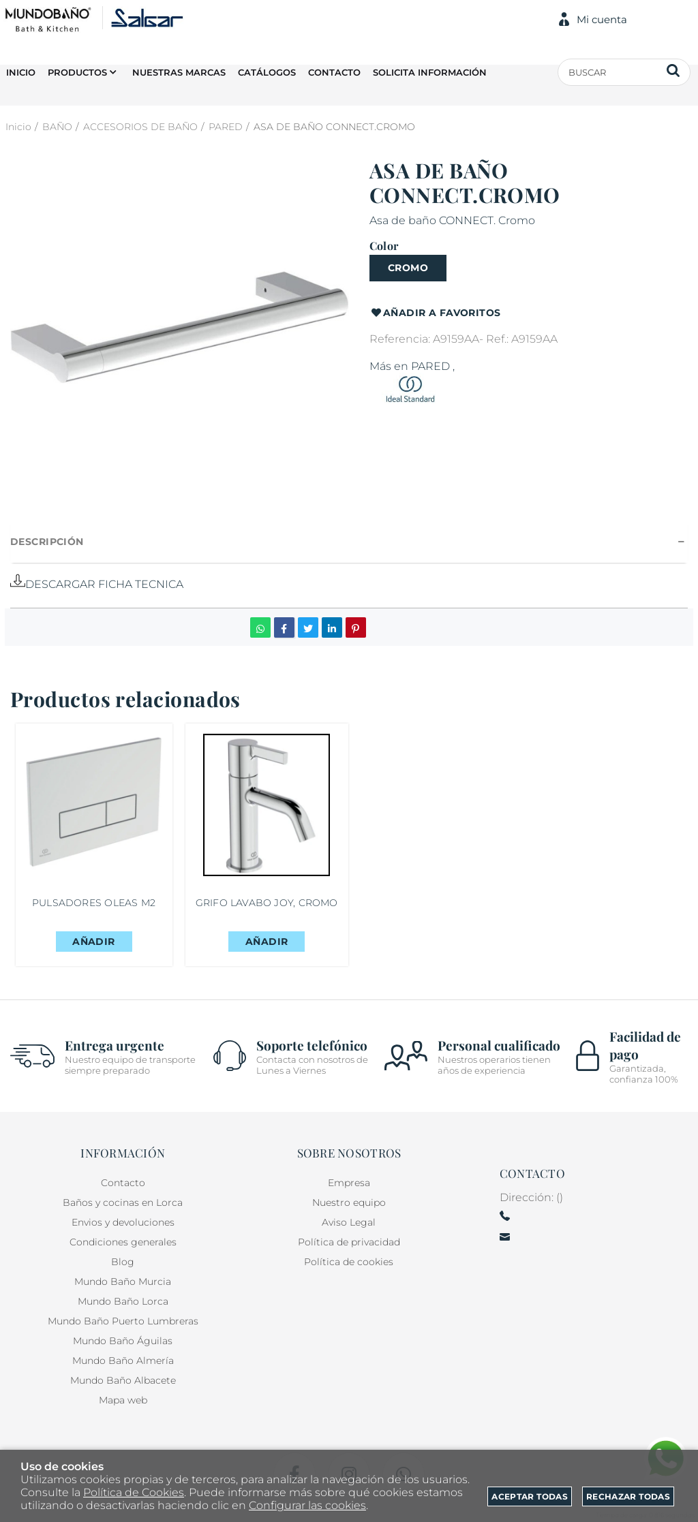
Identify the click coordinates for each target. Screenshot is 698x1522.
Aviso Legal (349, 1222)
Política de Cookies (133, 1492)
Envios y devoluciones (123, 1222)
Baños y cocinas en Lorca (123, 1202)
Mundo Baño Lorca (123, 1301)
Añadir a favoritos (435, 313)
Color (383, 246)
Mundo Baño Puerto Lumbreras (123, 1321)
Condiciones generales (123, 1242)
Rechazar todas (628, 1496)
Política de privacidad (349, 1242)
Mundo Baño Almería (123, 1360)
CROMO (408, 268)
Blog (122, 1262)
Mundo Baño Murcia (122, 1281)
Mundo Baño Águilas (122, 1341)
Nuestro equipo (349, 1202)
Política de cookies (348, 1262)
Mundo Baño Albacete (123, 1380)
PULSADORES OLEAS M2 (93, 906)
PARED (430, 366)
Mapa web (123, 1400)
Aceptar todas (529, 1496)
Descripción (47, 541)
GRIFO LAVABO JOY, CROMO (270, 906)
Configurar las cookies (307, 1505)
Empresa (349, 1183)
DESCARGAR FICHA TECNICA (96, 584)
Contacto (123, 1183)
